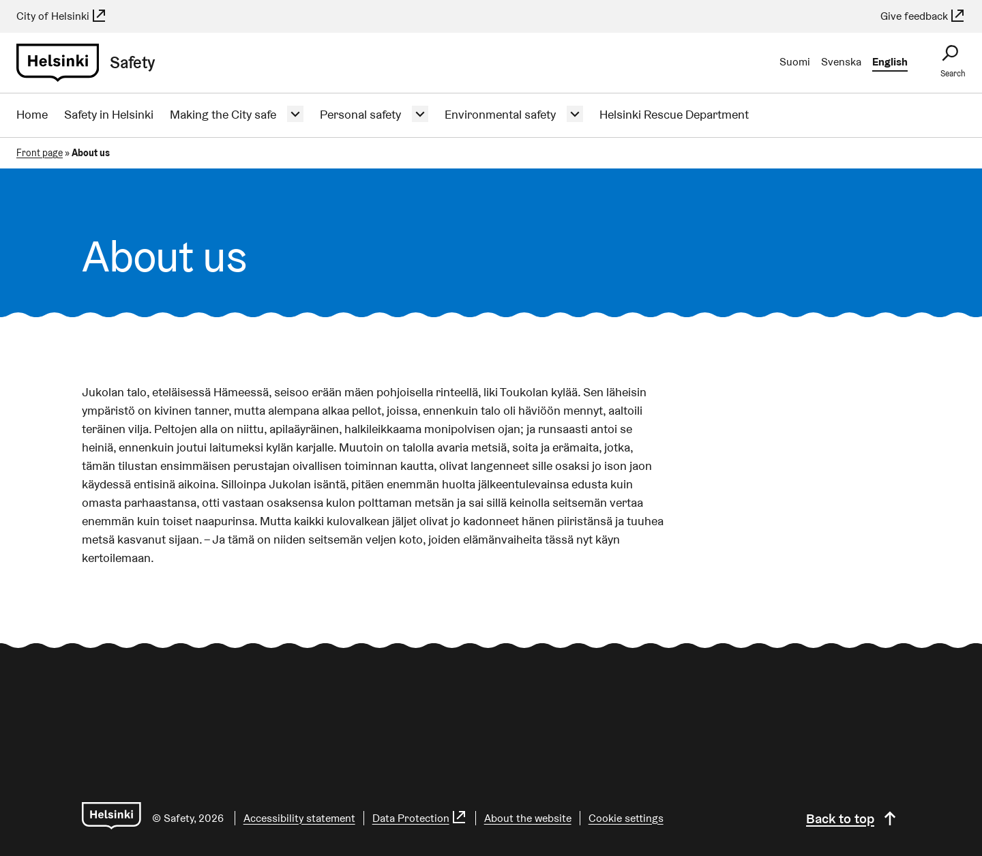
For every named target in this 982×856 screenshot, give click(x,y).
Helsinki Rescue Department (674, 114)
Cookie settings (626, 818)
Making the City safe (223, 114)
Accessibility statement (299, 818)
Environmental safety (500, 114)
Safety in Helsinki (108, 114)
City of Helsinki (61, 16)
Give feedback (923, 16)
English (890, 62)
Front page (39, 153)
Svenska (841, 62)
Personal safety (360, 114)
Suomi (794, 62)
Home (32, 114)
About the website (527, 818)
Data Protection (419, 818)
